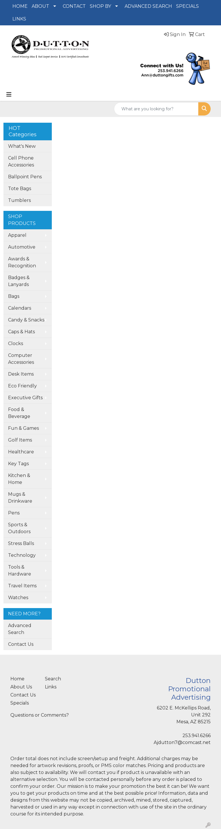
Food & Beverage (19, 413)
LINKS (19, 19)
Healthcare (21, 452)
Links (50, 687)
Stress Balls (21, 543)
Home (17, 679)
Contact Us (20, 644)
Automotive (21, 247)
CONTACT (74, 6)
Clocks (15, 343)
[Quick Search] (156, 109)
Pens (14, 513)
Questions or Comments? (39, 715)
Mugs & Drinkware (20, 497)
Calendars (19, 308)
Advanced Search (19, 629)
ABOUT (40, 6)
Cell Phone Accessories (21, 161)
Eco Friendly (22, 386)
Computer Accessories (21, 359)
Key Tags (18, 463)
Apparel (17, 235)
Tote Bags (19, 188)
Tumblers (19, 200)
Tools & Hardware (19, 570)
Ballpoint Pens (25, 176)
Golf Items (20, 440)
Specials (19, 703)
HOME (20, 6)
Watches (18, 597)
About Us (21, 687)
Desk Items (21, 374)
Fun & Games (23, 428)
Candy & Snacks (26, 320)
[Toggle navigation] (9, 94)
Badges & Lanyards (19, 281)
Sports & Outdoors (19, 528)
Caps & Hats (21, 331)
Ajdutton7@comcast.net (182, 742)
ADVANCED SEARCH (148, 6)
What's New (22, 146)
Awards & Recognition (22, 262)
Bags (13, 296)
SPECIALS (187, 6)
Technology (22, 555)
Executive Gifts (25, 397)
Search (53, 679)
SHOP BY (100, 6)
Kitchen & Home (19, 479)
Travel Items (22, 585)
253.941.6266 (196, 735)
